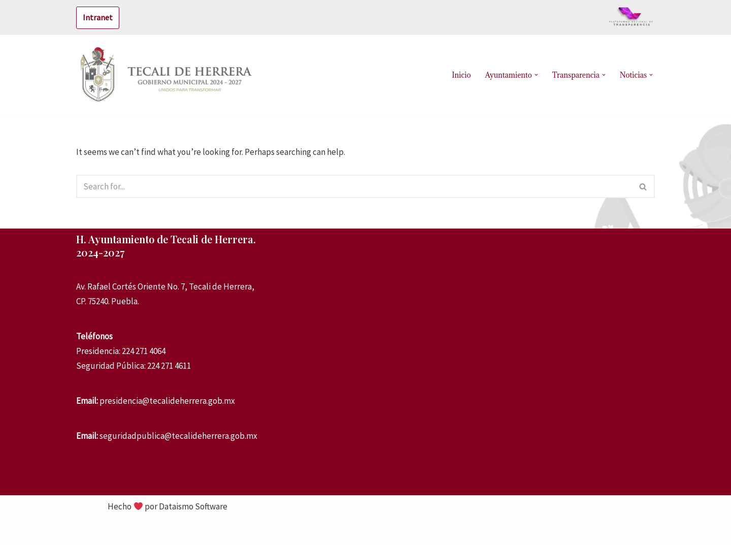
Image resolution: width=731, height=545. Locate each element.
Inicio (461, 75)
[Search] (354, 186)
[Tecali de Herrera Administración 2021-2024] (167, 74)
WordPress (165, 531)
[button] (536, 75)
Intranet (98, 17)
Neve (85, 531)
